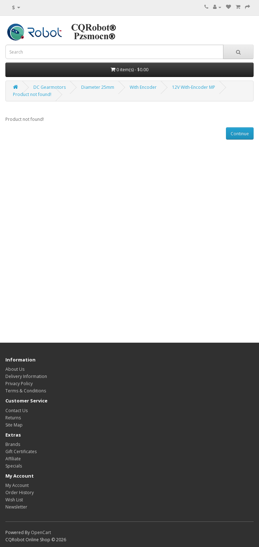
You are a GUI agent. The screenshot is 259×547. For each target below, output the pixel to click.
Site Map (14, 425)
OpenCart (41, 532)
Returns (13, 418)
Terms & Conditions (25, 391)
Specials (13, 466)
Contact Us (16, 410)
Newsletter (16, 507)
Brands (12, 444)
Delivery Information (26, 376)
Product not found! (32, 94)
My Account (17, 485)
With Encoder (143, 87)
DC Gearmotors (49, 87)
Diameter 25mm (97, 87)
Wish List (14, 500)
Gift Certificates (21, 451)
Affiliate (13, 459)
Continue (240, 134)
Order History (19, 492)
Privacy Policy (19, 383)
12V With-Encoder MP (193, 87)
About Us (14, 369)
